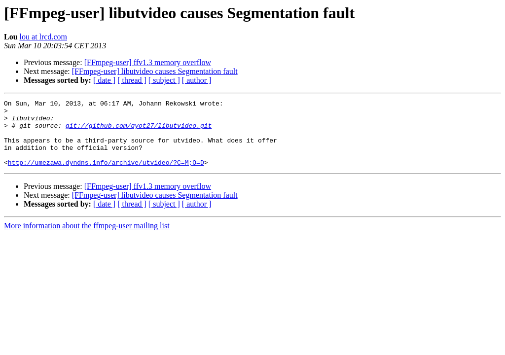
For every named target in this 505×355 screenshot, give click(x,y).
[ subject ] (164, 80)
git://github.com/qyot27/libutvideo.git (139, 131)
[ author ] (197, 80)
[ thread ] (131, 80)
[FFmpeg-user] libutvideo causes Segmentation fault (155, 71)
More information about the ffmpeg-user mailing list (87, 239)
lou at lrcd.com (43, 37)
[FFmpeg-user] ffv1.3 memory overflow (147, 62)
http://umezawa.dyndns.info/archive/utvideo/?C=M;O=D (106, 175)
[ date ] (104, 80)
